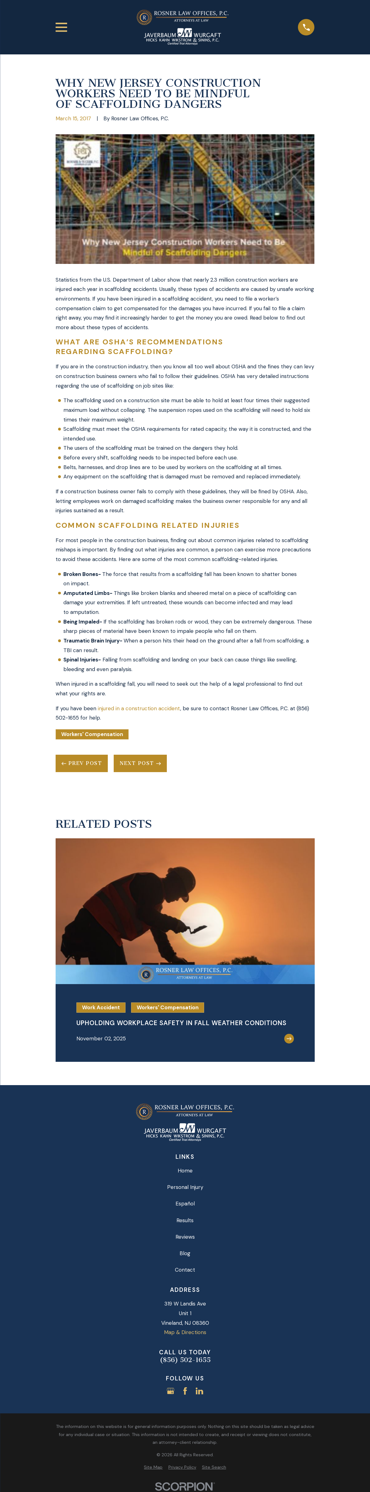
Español (185, 1203)
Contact (185, 1269)
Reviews (185, 1236)
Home (185, 1170)
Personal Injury (185, 1187)
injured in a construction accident (139, 708)
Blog (185, 1253)
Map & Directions (185, 1332)
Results (185, 1220)
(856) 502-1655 (185, 1360)
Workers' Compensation (92, 734)
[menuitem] (153, 1467)
